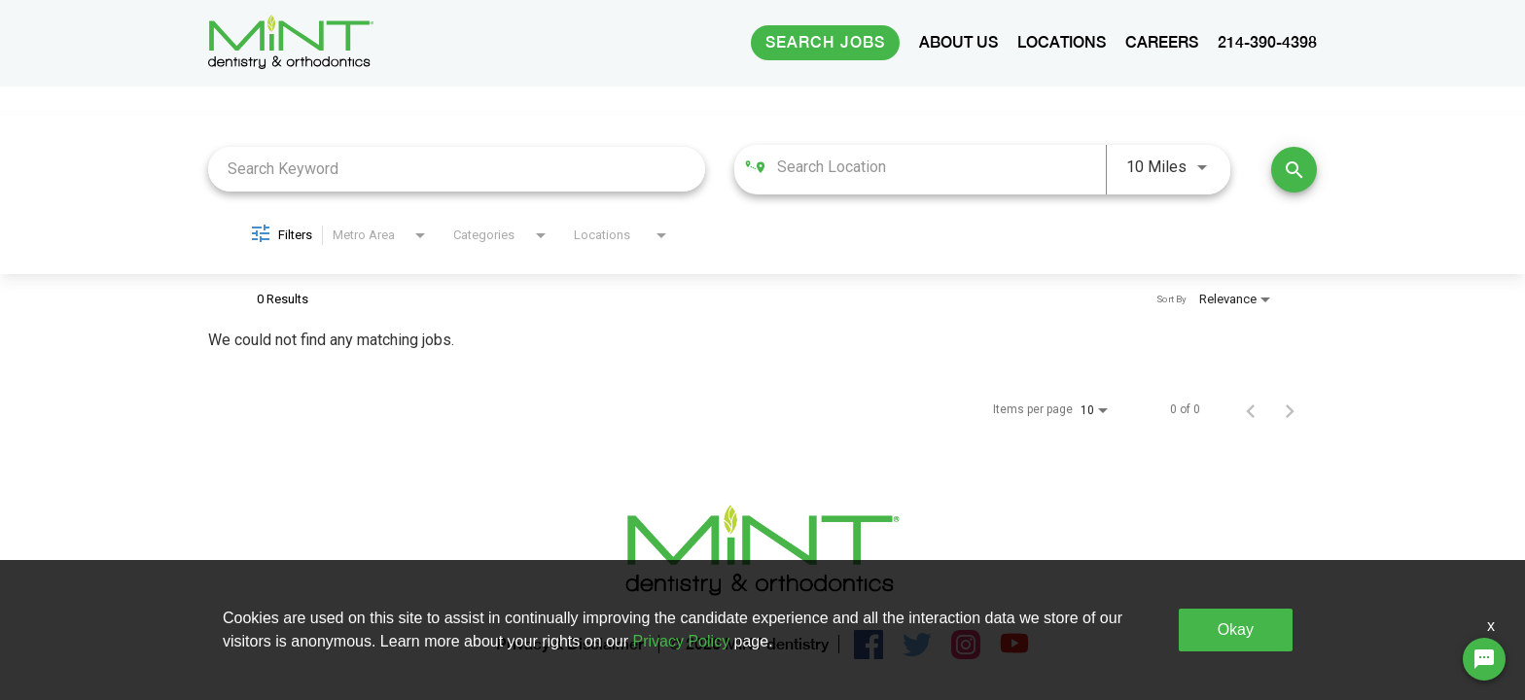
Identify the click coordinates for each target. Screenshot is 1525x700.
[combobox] (457, 169)
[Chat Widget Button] (1484, 659)
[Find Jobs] (1294, 169)
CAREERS (1161, 42)
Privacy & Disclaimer (570, 645)
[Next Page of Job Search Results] (1289, 409)
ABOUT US (958, 42)
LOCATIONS (1061, 42)
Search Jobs (825, 42)
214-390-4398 (1267, 42)
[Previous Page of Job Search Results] (1250, 409)
